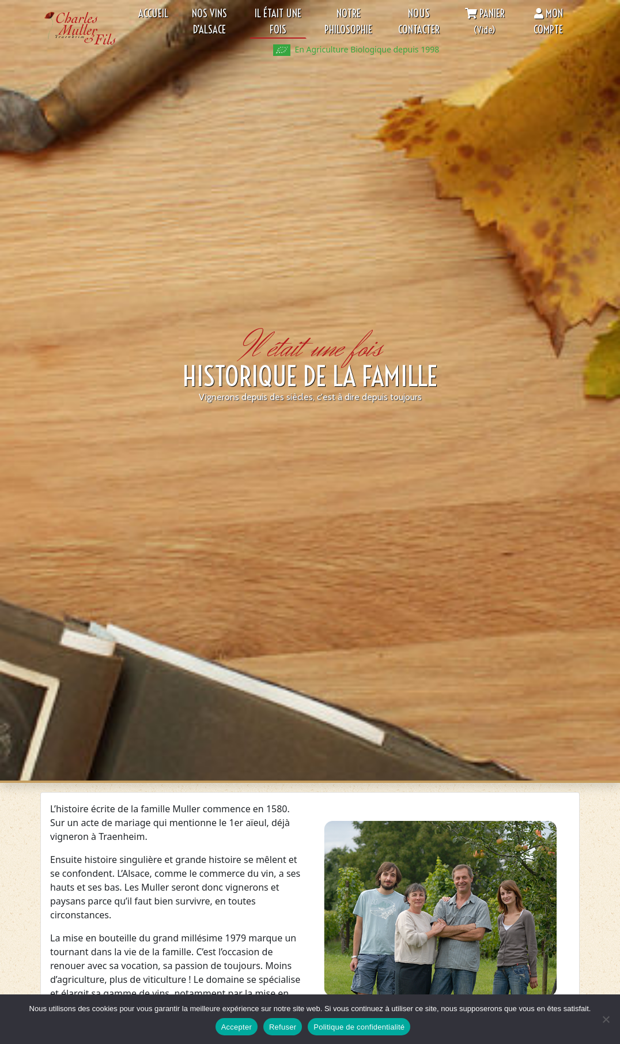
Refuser (282, 1027)
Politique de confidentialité (358, 1027)
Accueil (153, 13)
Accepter (236, 1027)
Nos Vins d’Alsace (209, 21)
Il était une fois (278, 21)
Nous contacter (419, 21)
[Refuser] (605, 1019)
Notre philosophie (348, 21)
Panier (485, 21)
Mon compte (548, 21)
